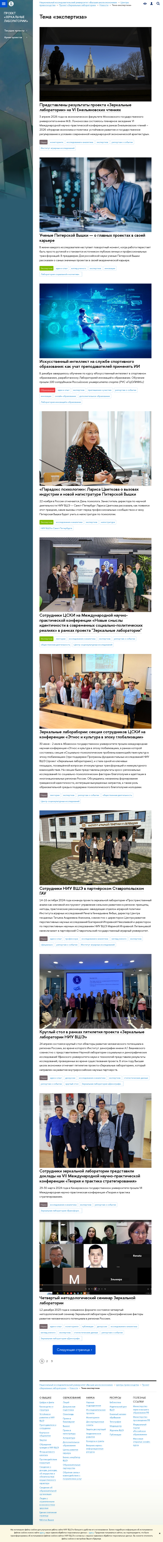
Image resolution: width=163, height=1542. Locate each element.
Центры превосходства (127, 1384)
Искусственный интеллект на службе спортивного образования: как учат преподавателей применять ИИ (89, 363)
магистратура (108, 522)
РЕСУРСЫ (115, 1397)
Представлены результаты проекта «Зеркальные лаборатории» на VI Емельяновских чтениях (85, 107)
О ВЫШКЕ (45, 1397)
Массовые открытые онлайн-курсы (141, 1442)
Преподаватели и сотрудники (47, 1427)
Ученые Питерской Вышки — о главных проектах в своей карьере (92, 237)
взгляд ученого (78, 268)
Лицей (66, 1402)
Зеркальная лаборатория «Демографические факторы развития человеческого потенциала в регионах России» (102, 1083)
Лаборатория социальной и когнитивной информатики (61, 274)
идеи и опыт (62, 268)
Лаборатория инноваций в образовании (61, 402)
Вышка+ (66, 1426)
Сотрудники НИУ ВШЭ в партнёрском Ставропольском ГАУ (91, 890)
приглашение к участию (100, 390)
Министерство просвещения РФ (141, 1419)
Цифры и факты (46, 1402)
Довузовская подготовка (69, 1408)
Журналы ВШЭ (117, 1430)
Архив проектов (13, 37)
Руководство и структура (46, 1408)
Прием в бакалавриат (69, 1420)
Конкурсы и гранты (95, 1441)
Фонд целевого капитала (47, 1453)
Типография (115, 1421)
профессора (71, 938)
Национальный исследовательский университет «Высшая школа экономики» (76, 1384)
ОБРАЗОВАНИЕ (72, 1397)
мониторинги (56, 142)
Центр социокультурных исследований (93, 644)
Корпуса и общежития (45, 1434)
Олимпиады (68, 1414)
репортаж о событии (122, 142)
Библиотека (115, 1402)
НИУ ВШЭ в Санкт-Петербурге (56, 528)
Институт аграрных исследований (58, 148)
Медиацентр (116, 1426)
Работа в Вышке (46, 1519)
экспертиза (102, 142)
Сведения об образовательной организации (47, 1490)
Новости (74, 1388)
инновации (110, 268)
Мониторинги (92, 1417)
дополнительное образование (94, 396)
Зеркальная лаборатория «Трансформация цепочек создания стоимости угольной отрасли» (61, 1210)
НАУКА (90, 1397)
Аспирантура (69, 1437)
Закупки (43, 1440)
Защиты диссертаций (96, 1429)
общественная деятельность (55, 644)
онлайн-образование (65, 396)
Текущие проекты (14, 30)
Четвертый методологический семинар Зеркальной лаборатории (87, 1300)
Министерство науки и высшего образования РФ (141, 1409)
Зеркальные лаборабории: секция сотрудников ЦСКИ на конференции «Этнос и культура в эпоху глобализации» (92, 734)
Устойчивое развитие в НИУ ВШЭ (47, 1417)
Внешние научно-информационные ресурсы (94, 1448)
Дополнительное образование (71, 1444)
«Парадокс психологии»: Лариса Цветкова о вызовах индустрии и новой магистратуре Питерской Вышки (89, 491)
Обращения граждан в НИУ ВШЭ (49, 1446)
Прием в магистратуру (69, 1432)
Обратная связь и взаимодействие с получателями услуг (72, 1475)
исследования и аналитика (80, 142)
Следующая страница (74, 1349)
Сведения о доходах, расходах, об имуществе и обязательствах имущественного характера (48, 1475)
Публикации (115, 1434)
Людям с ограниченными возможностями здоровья (47, 1503)
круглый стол (71, 1083)
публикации (87, 1326)
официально (47, 944)
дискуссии (70, 1077)
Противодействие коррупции (48, 1461)
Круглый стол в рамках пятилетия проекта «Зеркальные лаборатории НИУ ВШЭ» (91, 1034)
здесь (42, 1532)
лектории (60, 638)
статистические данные (136, 1077)
